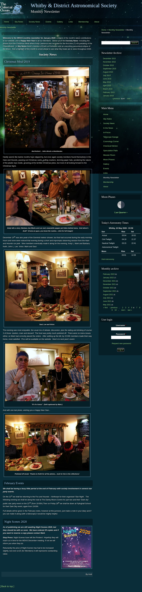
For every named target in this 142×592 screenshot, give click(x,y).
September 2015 (109, 69)
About (96, 22)
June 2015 (107, 79)
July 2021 (107, 298)
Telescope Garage (110, 137)
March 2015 (107, 89)
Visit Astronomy (107, 259)
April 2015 (107, 86)
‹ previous (116, 99)
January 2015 (108, 96)
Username (121, 325)
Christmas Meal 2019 (17, 61)
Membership (84, 22)
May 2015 (107, 82)
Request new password (121, 343)
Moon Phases (109, 159)
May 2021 (107, 305)
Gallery (60, 22)
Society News (34, 22)
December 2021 (109, 281)
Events (48, 22)
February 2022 (109, 274)
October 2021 (108, 288)
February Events (14, 483)
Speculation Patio (110, 150)
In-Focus (107, 132)
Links (71, 22)
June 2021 (107, 301)
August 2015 (108, 72)
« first (105, 308)
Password (121, 334)
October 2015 (108, 65)
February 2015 (109, 92)
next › (129, 99)
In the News (108, 128)
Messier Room (109, 155)
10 (116, 310)
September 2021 (109, 291)
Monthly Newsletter (8, 27)
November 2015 (109, 62)
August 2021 (108, 295)
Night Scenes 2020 (15, 521)
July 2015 (107, 76)
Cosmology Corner (111, 141)
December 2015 (109, 59)
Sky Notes (19, 22)
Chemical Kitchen (110, 146)
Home (6, 22)
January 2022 (108, 278)
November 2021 (109, 284)
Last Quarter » (121, 212)
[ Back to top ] (7, 586)
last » (130, 310)
